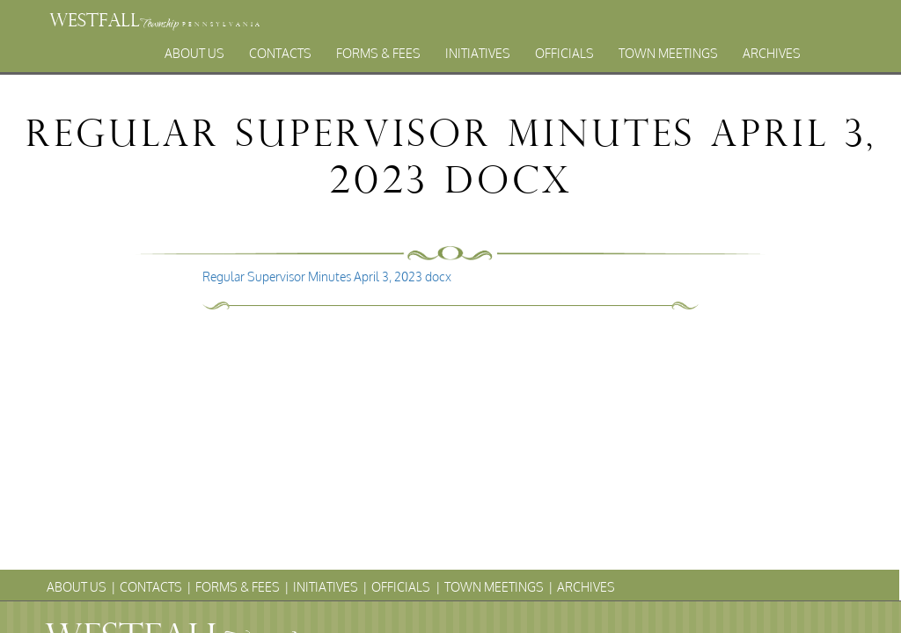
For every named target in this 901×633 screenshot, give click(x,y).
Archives (772, 53)
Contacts (280, 53)
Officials (564, 53)
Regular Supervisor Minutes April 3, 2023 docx (326, 276)
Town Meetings (668, 53)
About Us (194, 53)
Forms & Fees (378, 53)
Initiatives (477, 53)
